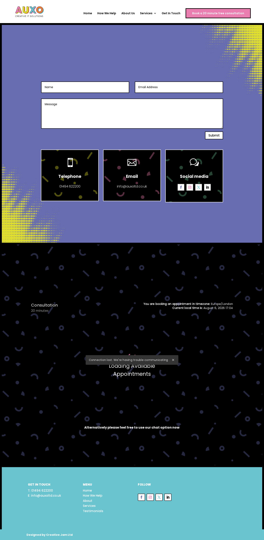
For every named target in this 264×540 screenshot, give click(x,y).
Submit (214, 135)
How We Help (106, 13)
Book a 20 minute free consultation (218, 13)
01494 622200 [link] (42, 490)
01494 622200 (69, 185)
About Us (128, 13)
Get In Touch (171, 13)
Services (146, 13)
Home (87, 13)
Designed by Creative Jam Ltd (49, 534)
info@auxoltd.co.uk (132, 185)
